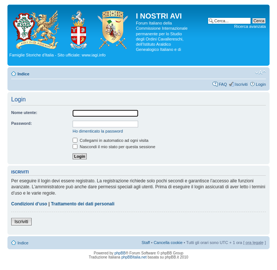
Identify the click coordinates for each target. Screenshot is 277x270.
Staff (145, 242)
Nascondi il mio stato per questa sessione (114, 146)
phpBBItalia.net (134, 257)
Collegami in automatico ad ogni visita (111, 140)
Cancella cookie (168, 242)
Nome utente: (24, 112)
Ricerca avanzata (250, 26)
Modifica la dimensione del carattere (260, 72)
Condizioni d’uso (29, 203)
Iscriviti (241, 84)
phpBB (119, 253)
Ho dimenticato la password (98, 131)
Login (261, 84)
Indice (23, 74)
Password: (21, 123)
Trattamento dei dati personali (83, 203)
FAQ (223, 84)
